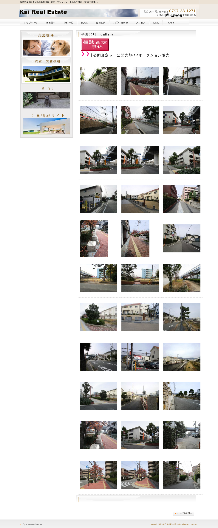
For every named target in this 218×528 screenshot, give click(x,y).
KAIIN (46, 123)
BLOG (46, 97)
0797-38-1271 (182, 10)
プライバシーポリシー (32, 524)
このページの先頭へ (183, 513)
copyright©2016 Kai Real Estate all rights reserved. (175, 524)
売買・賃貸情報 (46, 71)
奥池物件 (46, 44)
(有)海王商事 (47, 12)
